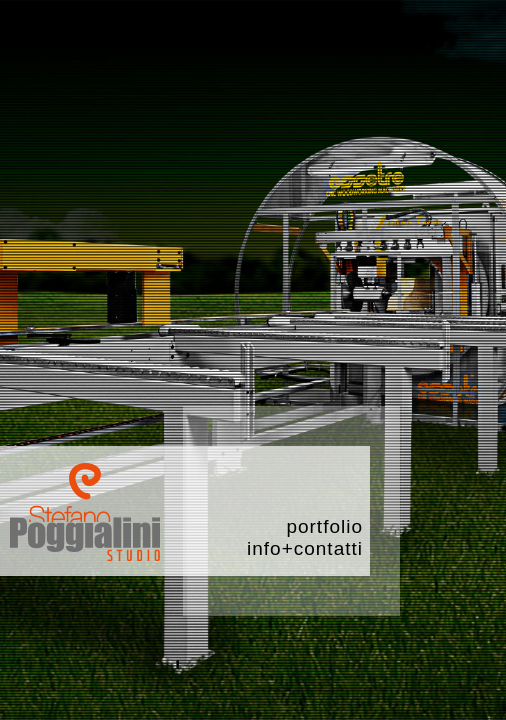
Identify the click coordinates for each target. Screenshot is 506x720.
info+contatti (305, 548)
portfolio (324, 526)
